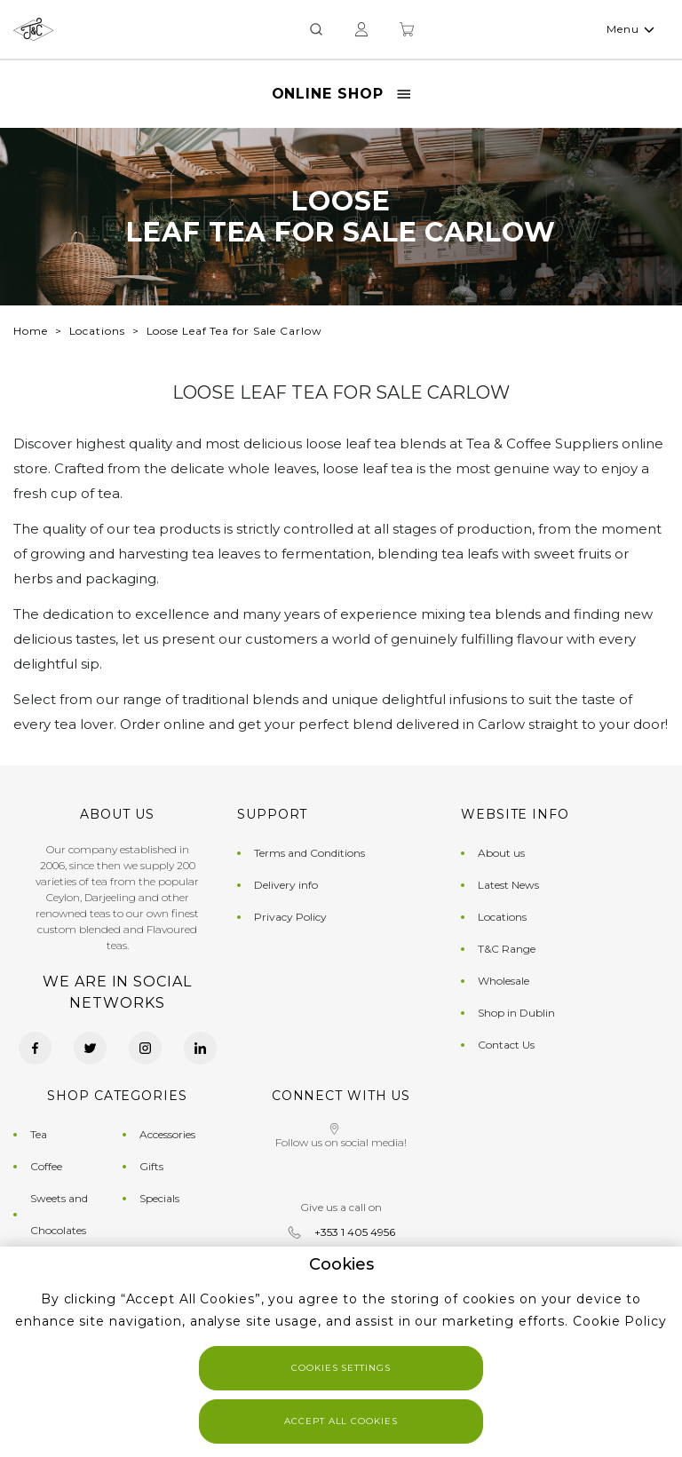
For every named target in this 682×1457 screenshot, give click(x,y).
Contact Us (506, 1044)
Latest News (508, 884)
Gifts (151, 1166)
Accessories (167, 1134)
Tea (38, 1134)
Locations (97, 330)
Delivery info (286, 884)
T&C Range (506, 948)
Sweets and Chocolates (59, 1214)
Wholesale (503, 980)
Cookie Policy (620, 1321)
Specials (159, 1198)
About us (501, 852)
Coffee (46, 1166)
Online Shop (341, 93)
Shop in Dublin (516, 1012)
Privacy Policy (290, 916)
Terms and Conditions (309, 852)
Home (30, 330)
